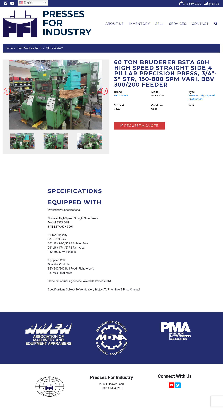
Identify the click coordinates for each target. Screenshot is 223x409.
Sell (159, 24)
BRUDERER (121, 95)
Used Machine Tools (29, 48)
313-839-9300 (190, 3)
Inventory (139, 24)
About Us (114, 24)
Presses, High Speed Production (202, 97)
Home (9, 48)
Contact (200, 24)
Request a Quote (139, 126)
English (26, 3)
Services (177, 24)
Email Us (211, 3)
